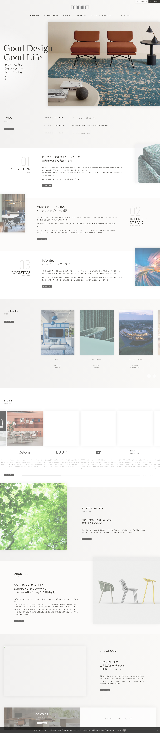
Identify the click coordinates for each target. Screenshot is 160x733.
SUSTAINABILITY (108, 15)
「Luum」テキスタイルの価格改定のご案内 (84, 118)
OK (124, 730)
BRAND (94, 15)
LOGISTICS (67, 15)
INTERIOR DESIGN (51, 15)
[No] (158, 730)
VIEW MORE (9, 129)
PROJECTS (81, 15)
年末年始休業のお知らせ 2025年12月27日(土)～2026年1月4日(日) (90, 125)
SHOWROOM (143, 1)
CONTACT (155, 1)
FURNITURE (34, 15)
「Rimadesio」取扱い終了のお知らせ (82, 133)
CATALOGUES (125, 15)
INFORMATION (59, 118)
